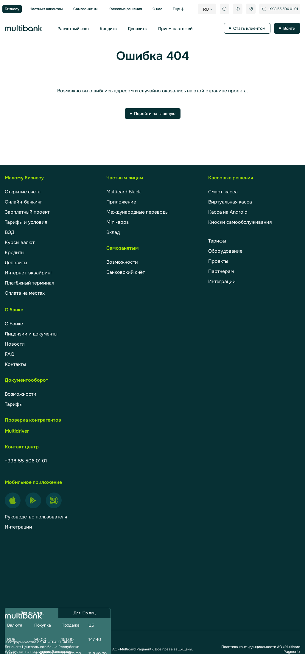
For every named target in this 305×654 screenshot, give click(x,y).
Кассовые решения (125, 9)
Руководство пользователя (36, 517)
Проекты (218, 261)
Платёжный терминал (29, 283)
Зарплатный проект (27, 212)
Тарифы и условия (26, 222)
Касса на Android (228, 212)
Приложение (121, 202)
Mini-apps (117, 222)
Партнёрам (221, 271)
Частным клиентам (46, 9)
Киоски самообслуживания (240, 222)
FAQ (9, 354)
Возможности (122, 262)
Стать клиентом (249, 28)
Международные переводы (137, 212)
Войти (289, 28)
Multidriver (17, 431)
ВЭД (9, 232)
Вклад (113, 232)
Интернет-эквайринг (28, 273)
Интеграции (222, 281)
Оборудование (225, 251)
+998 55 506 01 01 (26, 461)
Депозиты (137, 28)
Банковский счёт (125, 272)
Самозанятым (85, 9)
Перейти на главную (154, 113)
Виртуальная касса (230, 202)
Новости (15, 344)
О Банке (14, 324)
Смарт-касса (223, 192)
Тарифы (217, 241)
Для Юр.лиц (85, 613)
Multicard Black (123, 192)
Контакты (15, 364)
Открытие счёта (23, 192)
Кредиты (108, 28)
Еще (176, 9)
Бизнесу (12, 9)
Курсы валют (20, 242)
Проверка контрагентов (33, 420)
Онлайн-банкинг (23, 202)
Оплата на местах (25, 293)
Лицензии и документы (31, 334)
